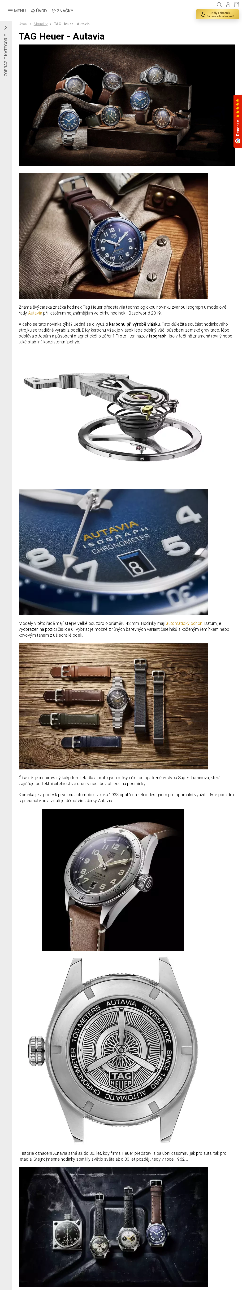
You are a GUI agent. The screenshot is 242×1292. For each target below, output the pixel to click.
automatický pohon (184, 623)
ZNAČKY (65, 10)
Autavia (35, 313)
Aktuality (41, 24)
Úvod (23, 24)
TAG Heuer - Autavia (72, 24)
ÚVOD (41, 10)
